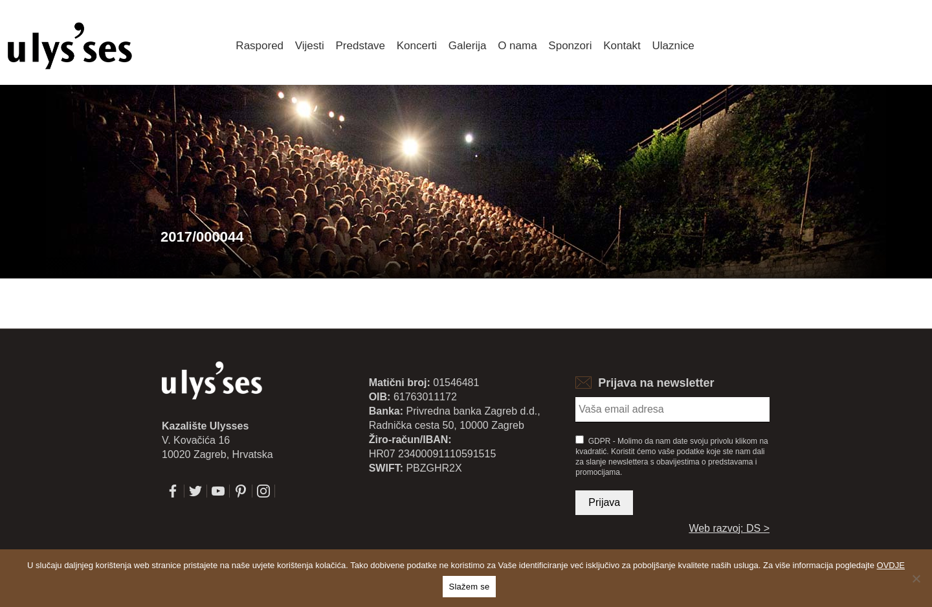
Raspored (259, 46)
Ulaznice (673, 46)
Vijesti (309, 46)
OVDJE (891, 565)
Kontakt (622, 46)
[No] (915, 578)
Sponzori (570, 46)
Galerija (468, 46)
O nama (517, 46)
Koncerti (417, 46)
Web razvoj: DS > (729, 528)
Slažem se (469, 586)
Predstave (361, 46)
